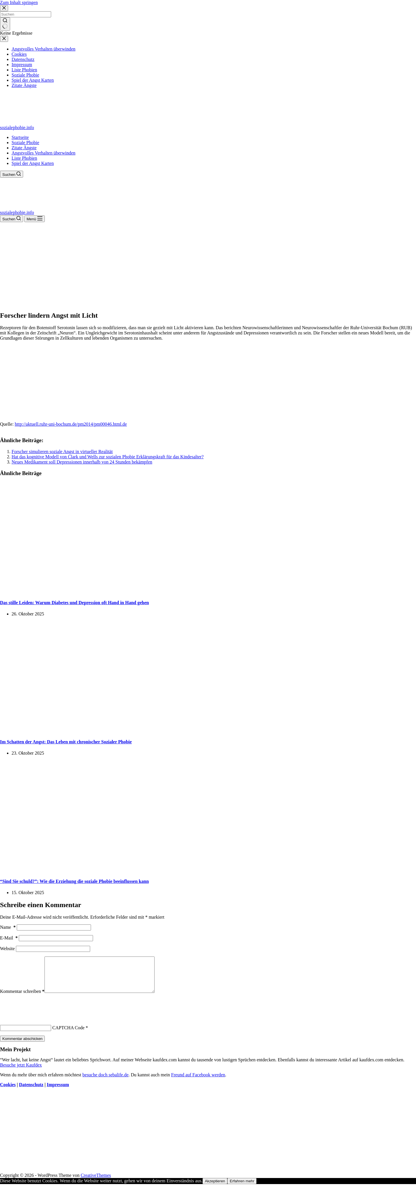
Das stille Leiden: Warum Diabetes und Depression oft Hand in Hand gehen (74, 602)
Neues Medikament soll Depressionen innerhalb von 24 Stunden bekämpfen (82, 461)
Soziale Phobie (25, 142)
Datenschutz (31, 1091)
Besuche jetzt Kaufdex (21, 1071)
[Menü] (34, 218)
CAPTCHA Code (68, 1034)
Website (7, 948)
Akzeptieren (215, 1188)
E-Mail (9, 937)
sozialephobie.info (17, 127)
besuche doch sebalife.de (105, 1081)
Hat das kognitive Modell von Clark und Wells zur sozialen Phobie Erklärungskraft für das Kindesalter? (108, 456)
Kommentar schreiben (22, 998)
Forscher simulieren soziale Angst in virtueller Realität (62, 451)
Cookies (8, 1091)
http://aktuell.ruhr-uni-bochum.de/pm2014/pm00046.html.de (71, 424)
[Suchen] (11, 174)
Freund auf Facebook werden (198, 1081)
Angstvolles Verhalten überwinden (43, 152)
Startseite (20, 137)
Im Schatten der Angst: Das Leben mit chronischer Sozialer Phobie (66, 741)
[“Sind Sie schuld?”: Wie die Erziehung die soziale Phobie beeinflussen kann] (111, 869)
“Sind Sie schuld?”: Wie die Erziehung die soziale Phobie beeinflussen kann (74, 881)
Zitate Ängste (24, 147)
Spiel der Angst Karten (33, 163)
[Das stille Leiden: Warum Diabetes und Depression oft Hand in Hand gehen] (111, 591)
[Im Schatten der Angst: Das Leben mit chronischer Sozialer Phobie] (111, 730)
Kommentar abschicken (22, 1045)
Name (8, 927)
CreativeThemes (96, 1182)
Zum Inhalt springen (19, 2)
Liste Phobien (24, 158)
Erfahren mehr (242, 1188)
